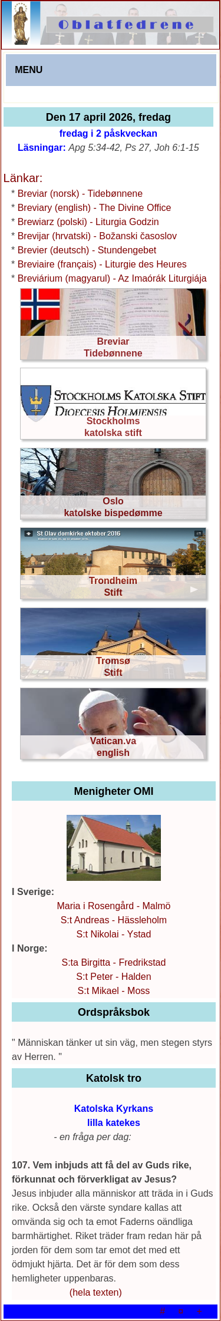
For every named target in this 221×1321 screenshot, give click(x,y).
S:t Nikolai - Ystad (114, 934)
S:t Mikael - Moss (114, 991)
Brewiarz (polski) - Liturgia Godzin (88, 222)
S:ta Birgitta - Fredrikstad (113, 962)
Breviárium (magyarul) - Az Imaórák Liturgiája (112, 278)
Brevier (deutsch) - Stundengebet (87, 250)
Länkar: (23, 177)
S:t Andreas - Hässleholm (114, 920)
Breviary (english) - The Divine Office (94, 208)
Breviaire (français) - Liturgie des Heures (102, 264)
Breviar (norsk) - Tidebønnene (80, 194)
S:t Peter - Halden (113, 977)
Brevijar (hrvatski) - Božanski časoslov (97, 236)
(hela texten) (96, 1292)
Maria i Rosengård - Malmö (113, 906)
